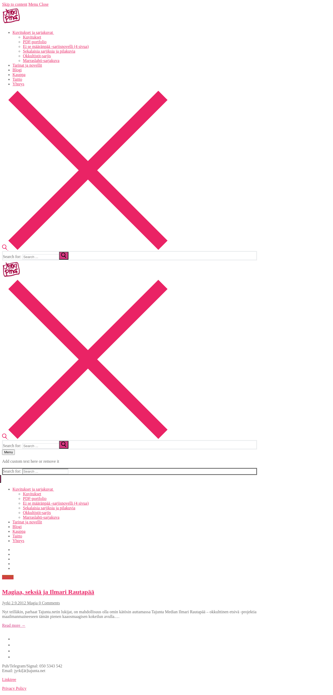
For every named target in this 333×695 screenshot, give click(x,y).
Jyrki (6, 603)
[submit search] (63, 256)
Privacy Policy (14, 688)
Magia (32, 603)
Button (8, 577)
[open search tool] (85, 248)
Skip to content (14, 4)
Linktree (9, 679)
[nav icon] (8, 452)
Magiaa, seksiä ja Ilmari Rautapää (48, 591)
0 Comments (49, 603)
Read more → (13, 625)
